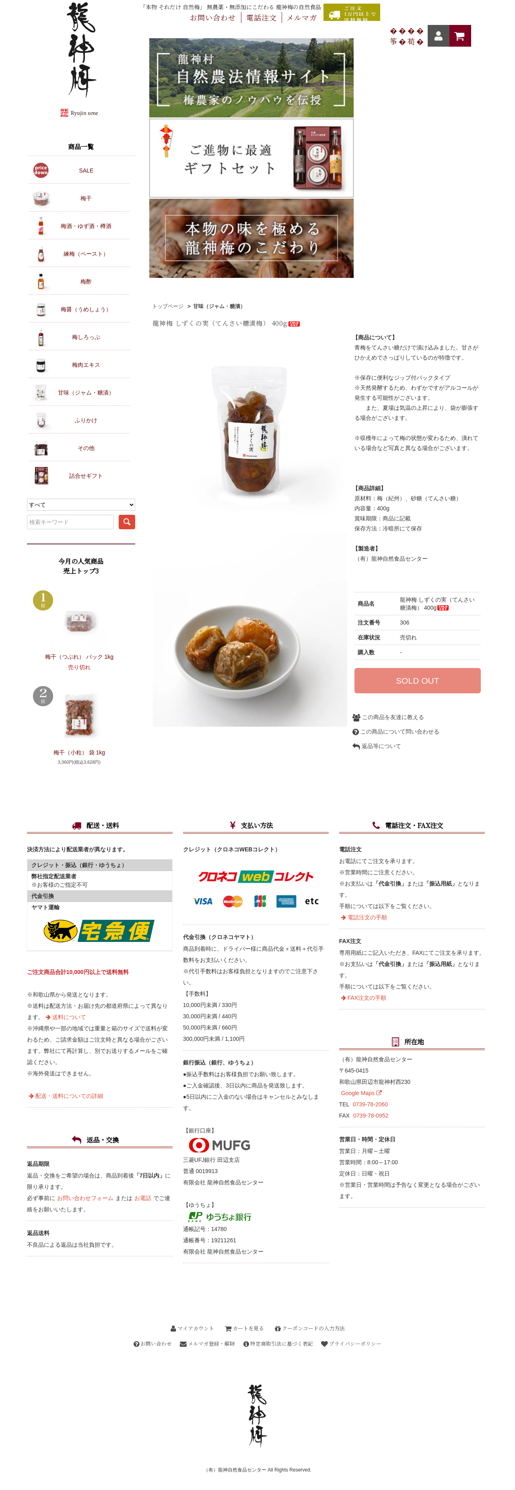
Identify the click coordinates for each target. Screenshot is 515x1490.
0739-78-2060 (370, 1104)
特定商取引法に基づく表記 (280, 1344)
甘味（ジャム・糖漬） (219, 109)
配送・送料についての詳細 (66, 1096)
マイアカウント (192, 1328)
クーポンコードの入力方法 (310, 1328)
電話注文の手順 (364, 917)
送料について (66, 1017)
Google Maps (361, 1093)
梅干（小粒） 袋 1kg (79, 752)
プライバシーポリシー (355, 1344)
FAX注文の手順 (363, 998)
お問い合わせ (148, 1344)
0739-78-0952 (370, 1115)
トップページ (167, 109)
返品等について (376, 552)
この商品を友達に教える (388, 523)
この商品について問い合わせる (395, 537)
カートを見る (244, 1328)
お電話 (142, 1198)
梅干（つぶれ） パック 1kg (79, 657)
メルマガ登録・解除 (206, 1344)
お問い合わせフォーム (85, 1198)
